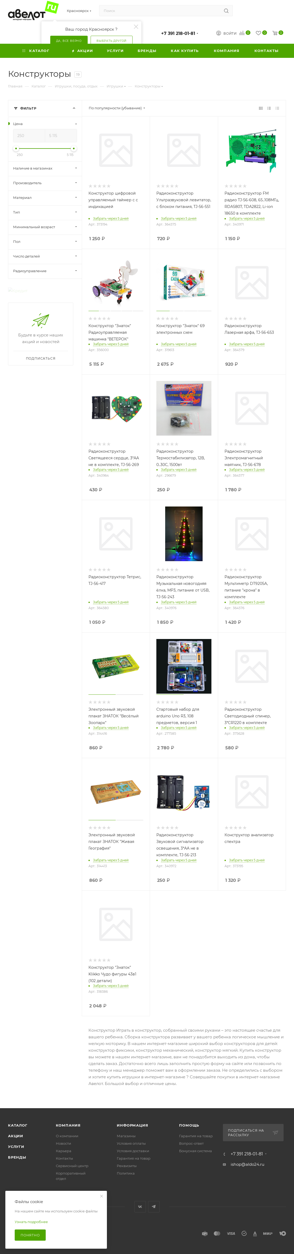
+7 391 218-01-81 (178, 33)
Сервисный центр (72, 1166)
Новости (63, 1143)
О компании (67, 1136)
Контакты (64, 1158)
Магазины (126, 1136)
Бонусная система (195, 1151)
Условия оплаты (131, 1143)
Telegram (154, 1206)
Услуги (16, 1146)
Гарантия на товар (133, 1158)
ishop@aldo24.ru (247, 1164)
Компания (68, 1125)
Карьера (63, 1151)
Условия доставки (133, 1151)
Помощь (189, 1125)
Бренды (17, 1157)
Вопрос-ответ (191, 1143)
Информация (132, 1125)
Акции (15, 1136)
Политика (126, 1173)
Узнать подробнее (31, 1222)
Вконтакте (140, 1206)
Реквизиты (127, 1166)
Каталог (18, 1125)
